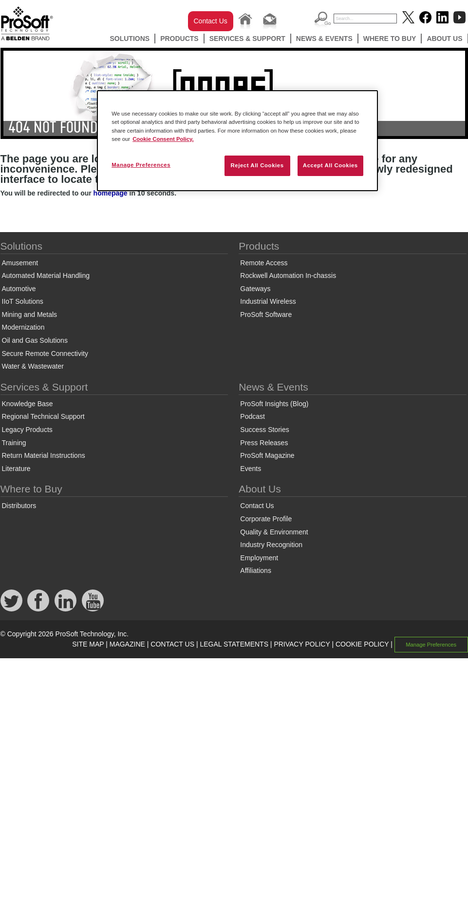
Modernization (23, 327)
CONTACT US (172, 644)
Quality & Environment (274, 532)
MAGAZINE (127, 644)
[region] (237, 140)
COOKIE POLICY (362, 644)
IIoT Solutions (22, 301)
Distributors (19, 506)
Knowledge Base (27, 404)
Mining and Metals (29, 314)
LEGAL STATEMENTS (234, 644)
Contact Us (210, 21)
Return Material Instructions (43, 455)
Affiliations (255, 570)
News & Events (324, 38)
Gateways (255, 289)
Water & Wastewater (33, 366)
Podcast (252, 416)
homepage (111, 193)
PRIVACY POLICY (302, 644)
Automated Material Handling (46, 275)
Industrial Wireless (268, 301)
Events (250, 468)
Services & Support (247, 38)
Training (14, 443)
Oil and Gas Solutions (35, 340)
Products (179, 38)
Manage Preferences (431, 645)
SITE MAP (88, 644)
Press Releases (264, 443)
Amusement (20, 263)
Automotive (19, 289)
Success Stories (264, 429)
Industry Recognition (271, 545)
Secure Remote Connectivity (45, 353)
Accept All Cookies (330, 165)
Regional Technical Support (43, 416)
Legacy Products (27, 429)
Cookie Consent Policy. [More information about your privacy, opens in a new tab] (163, 139)
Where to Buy (389, 38)
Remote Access (263, 263)
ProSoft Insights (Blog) (274, 404)
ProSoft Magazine (267, 455)
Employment (259, 558)
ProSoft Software (266, 314)
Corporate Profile (266, 519)
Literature (16, 468)
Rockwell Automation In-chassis (288, 275)
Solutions (130, 38)
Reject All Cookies (256, 165)
